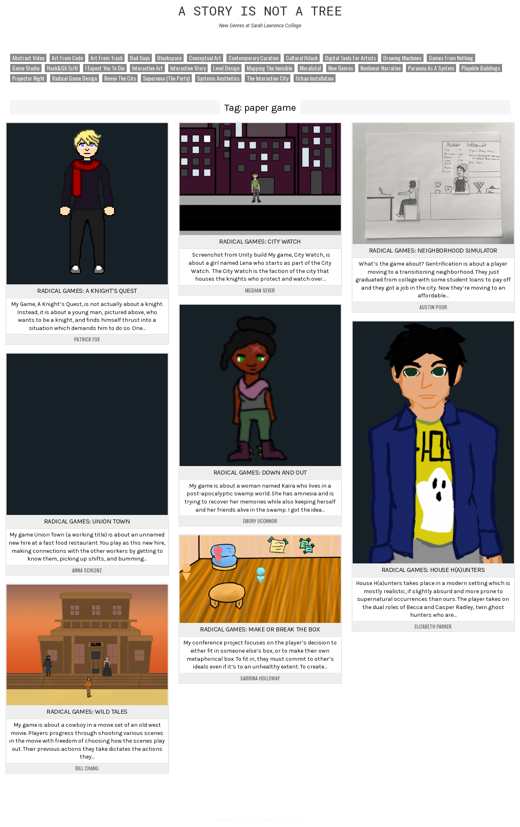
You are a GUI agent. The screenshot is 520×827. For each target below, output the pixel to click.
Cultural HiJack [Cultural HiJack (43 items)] (302, 58)
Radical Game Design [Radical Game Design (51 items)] (74, 78)
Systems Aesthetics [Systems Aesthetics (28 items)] (218, 78)
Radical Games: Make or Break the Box (260, 629)
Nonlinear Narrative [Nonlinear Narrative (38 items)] (380, 68)
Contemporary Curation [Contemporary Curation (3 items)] (253, 58)
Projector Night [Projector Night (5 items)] (28, 78)
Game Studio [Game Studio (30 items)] (25, 68)
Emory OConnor (260, 521)
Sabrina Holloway (260, 678)
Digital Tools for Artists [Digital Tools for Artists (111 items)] (350, 58)
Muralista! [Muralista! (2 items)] (310, 68)
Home (260, 804)
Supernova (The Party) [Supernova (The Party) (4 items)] (166, 78)
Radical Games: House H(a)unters (433, 570)
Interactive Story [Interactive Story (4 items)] (188, 68)
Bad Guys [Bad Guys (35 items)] (140, 58)
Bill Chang (87, 768)
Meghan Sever (260, 290)
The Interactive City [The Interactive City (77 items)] (267, 78)
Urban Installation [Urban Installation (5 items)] (315, 78)
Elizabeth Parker (433, 626)
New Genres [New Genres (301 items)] (340, 68)
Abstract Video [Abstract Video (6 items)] (28, 58)
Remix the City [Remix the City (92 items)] (120, 78)
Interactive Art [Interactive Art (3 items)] (147, 68)
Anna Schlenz (87, 570)
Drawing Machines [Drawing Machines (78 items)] (402, 58)
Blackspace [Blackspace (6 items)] (169, 58)
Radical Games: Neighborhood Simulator (433, 250)
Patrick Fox (87, 339)
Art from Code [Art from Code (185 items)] (67, 58)
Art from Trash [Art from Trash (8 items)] (106, 58)
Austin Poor (433, 307)
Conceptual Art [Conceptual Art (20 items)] (205, 58)
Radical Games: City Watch (260, 241)
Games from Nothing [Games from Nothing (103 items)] (451, 58)
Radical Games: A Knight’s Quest (87, 291)
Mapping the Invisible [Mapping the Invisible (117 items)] (269, 68)
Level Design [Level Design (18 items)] (226, 68)
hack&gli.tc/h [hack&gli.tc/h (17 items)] (62, 68)
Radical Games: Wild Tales (86, 711)
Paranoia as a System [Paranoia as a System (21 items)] (431, 68)
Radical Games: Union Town (87, 521)
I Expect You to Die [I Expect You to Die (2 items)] (105, 68)
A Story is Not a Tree (260, 10)
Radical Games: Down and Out (260, 472)
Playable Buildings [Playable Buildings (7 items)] (480, 68)
